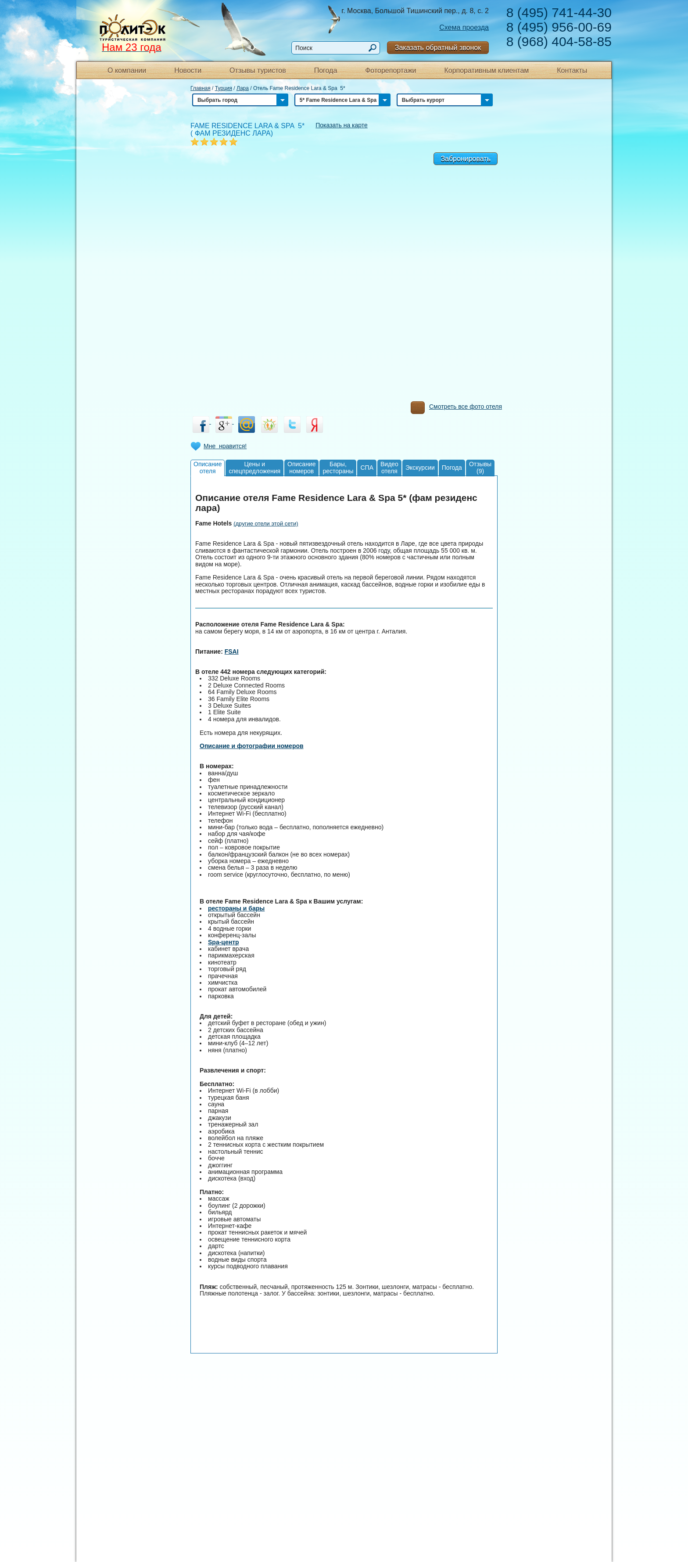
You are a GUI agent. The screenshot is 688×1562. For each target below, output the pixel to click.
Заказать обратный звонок (438, 47)
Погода (325, 70)
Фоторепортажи (390, 70)
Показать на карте (341, 125)
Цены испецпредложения (254, 467)
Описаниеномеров (301, 467)
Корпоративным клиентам (486, 70)
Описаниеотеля (208, 467)
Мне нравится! (225, 446)
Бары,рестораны (337, 467)
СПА (366, 467)
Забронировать (466, 158)
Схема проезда (464, 27)
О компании (127, 70)
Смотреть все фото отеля (456, 408)
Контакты (572, 70)
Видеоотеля (389, 467)
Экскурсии (420, 467)
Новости (187, 70)
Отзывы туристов (257, 70)
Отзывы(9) (480, 467)
